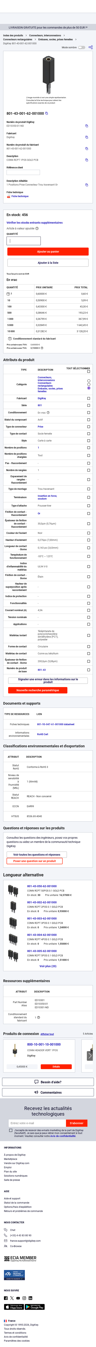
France (9, 1320)
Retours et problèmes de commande (23, 1211)
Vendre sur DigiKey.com (16, 1163)
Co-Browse (12, 1246)
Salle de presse (12, 1180)
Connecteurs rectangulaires (17, 39)
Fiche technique (17, 196)
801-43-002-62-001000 (42, 902)
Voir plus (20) (48, 966)
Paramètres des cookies (17, 1340)
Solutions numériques (15, 1175)
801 (40, 405)
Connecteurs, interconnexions (45, 35)
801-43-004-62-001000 (42, 934)
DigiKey (42, 398)
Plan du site (10, 1171)
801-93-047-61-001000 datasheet (55, 724)
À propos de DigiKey (15, 1154)
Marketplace (10, 1159)
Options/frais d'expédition (18, 1207)
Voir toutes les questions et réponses (36, 854)
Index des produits (13, 35)
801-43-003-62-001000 (42, 918)
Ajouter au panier (48, 251)
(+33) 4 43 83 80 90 (17, 1236)
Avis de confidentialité (63, 1136)
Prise (40, 426)
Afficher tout (47, 1034)
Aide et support (12, 1198)
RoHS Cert (42, 734)
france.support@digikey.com (22, 1241)
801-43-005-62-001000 (42, 951)
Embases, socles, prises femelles (55, 39)
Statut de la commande (16, 1202)
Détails (56, 1066)
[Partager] (90, 47)
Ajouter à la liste (48, 262)
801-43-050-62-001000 (42, 886)
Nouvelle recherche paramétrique (37, 690)
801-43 (42, 670)
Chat (9, 1230)
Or (39, 513)
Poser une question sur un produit (34, 861)
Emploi (8, 1167)
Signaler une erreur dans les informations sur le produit (48, 681)
